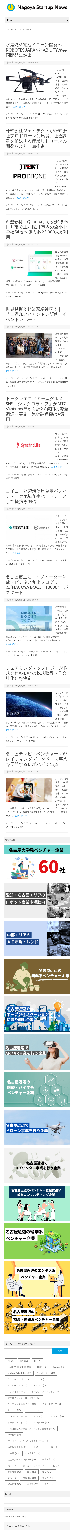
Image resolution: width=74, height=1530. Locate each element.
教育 (52, 292)
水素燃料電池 (32, 118)
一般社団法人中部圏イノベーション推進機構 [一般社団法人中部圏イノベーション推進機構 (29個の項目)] (31, 1428)
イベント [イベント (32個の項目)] (40, 1385)
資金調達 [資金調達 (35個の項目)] (14, 1484)
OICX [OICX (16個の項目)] (41, 1367)
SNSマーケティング (43, 823)
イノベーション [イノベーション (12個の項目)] (17, 1385)
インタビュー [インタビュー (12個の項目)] (16, 1391)
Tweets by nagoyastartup (15, 1516)
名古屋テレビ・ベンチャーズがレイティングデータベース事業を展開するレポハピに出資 (36, 758)
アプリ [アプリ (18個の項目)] (41, 1379)
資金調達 (28, 474)
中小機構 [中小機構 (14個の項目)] (14, 1435)
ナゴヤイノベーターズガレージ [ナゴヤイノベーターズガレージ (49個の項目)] (25, 1416)
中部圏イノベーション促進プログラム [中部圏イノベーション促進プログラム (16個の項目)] (28, 1441)
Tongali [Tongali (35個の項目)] (58, 1367)
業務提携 (13, 564)
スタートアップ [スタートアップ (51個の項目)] (52, 1404)
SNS (54, 474)
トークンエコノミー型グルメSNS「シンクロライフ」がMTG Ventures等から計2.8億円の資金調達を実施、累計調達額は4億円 (37, 408)
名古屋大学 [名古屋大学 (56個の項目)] (32, 1453)
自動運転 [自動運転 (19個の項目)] (29, 1478)
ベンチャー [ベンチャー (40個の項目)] (41, 1422)
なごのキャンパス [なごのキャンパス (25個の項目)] (18, 1379)
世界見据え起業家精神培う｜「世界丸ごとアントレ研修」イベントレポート (36, 314)
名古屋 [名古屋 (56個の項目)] (13, 1453)
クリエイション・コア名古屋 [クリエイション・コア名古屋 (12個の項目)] (24, 1398)
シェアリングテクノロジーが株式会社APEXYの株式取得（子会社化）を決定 (37, 673)
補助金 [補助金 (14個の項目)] (47, 1478)
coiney (41, 560)
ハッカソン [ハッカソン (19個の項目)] (56, 1416)
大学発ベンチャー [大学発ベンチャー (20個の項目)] (33, 1465)
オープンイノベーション (40, 651)
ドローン (58, 114)
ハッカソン (57, 651)
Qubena (44, 292)
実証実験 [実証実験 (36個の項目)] (14, 1472)
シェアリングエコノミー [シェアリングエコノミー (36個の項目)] (22, 1404)
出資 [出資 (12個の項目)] (38, 1447)
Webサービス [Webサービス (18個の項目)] (46, 1373)
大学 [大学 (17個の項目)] (12, 1465)
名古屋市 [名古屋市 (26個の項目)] (48, 1459)
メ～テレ (10, 827)
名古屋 (34, 655)
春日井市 (59, 292)
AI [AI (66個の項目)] (11, 1361)
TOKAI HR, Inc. (24, 1526)
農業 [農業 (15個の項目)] (48, 1484)
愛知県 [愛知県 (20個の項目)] (47, 1472)
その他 (20, 114)
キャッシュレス (52, 560)
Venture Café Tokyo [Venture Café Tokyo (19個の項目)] (19, 1373)
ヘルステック (23, 655)
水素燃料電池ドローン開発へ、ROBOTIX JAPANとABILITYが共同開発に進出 (36, 49)
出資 (40, 205)
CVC (31, 823)
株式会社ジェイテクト (54, 205)
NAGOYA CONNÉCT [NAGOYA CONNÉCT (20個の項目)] (19, 1367)
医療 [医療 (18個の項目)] (53, 1447)
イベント (21, 378)
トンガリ (42, 378)
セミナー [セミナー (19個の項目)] (14, 1410)
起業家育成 (50, 382)
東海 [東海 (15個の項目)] (12, 1478)
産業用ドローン (32, 209)
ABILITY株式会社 (45, 114)
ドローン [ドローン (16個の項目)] (33, 1410)
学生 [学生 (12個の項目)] (55, 1465)
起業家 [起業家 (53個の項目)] (32, 1484)
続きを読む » (19, 106)
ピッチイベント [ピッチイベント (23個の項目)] (17, 1422)
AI (39, 292)
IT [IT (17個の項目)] (37, 1361)
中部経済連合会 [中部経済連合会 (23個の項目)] (17, 1447)
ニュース (28, 114)
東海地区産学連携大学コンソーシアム (26, 382)
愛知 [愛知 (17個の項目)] (31, 1472)
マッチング (22, 741)
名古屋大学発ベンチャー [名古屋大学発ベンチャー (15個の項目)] (22, 1459)
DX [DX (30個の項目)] (24, 1361)
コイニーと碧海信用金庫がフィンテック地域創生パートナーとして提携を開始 (36, 496)
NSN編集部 (20, 62)
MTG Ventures (44, 474)
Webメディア (49, 737)
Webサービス (35, 737)
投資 (60, 474)
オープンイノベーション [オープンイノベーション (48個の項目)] (45, 1391)
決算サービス (25, 564)
